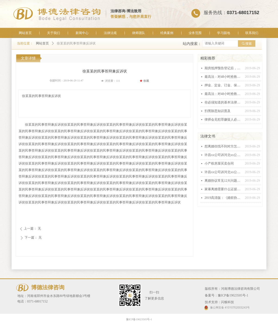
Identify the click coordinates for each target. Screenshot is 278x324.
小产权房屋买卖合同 (219, 163)
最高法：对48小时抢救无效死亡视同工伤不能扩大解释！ (224, 76)
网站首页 (42, 43)
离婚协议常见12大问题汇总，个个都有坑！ (224, 180)
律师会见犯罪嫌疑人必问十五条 (224, 119)
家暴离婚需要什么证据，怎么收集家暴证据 (224, 189)
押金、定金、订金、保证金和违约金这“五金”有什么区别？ (224, 85)
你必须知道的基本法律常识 (224, 102)
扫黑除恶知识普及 (218, 111)
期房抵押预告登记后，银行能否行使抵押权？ (224, 68)
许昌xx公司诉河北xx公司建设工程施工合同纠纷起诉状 (224, 155)
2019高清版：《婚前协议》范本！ (224, 197)
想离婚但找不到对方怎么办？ (224, 146)
